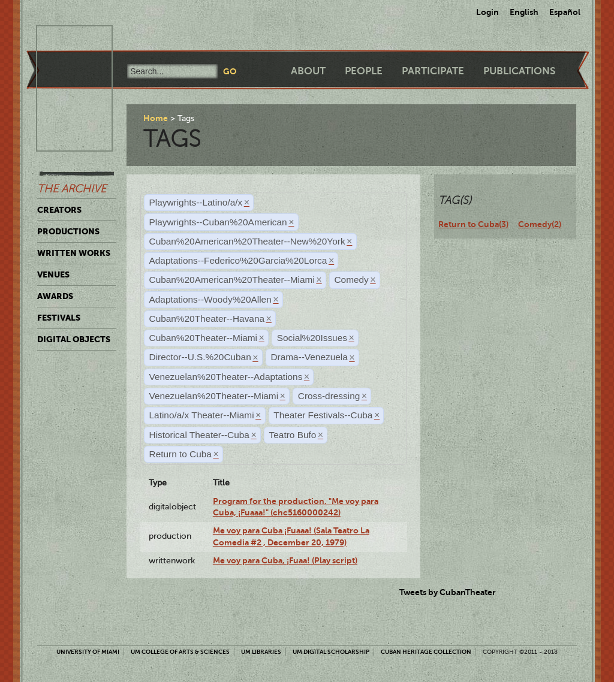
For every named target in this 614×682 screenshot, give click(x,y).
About (308, 71)
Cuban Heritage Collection (426, 651)
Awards (55, 296)
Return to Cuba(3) (473, 224)
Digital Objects (73, 339)
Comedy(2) (539, 224)
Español (564, 12)
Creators (59, 210)
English (524, 12)
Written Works (73, 253)
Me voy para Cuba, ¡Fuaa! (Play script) (285, 560)
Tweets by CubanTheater (447, 592)
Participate (433, 71)
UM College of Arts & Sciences (180, 651)
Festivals (58, 317)
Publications (519, 71)
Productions (68, 231)
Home (155, 118)
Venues (53, 274)
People (364, 71)
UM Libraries (261, 651)
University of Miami (87, 651)
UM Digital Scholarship (331, 651)
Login (487, 12)
